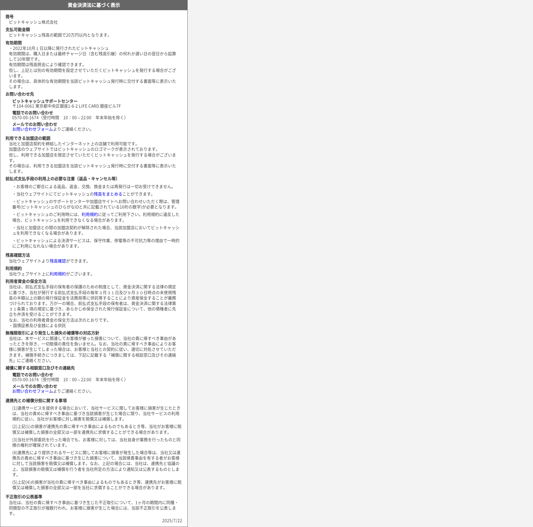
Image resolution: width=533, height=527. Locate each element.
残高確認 (58, 261)
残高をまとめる (108, 194)
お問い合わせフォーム (32, 129)
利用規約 (90, 214)
